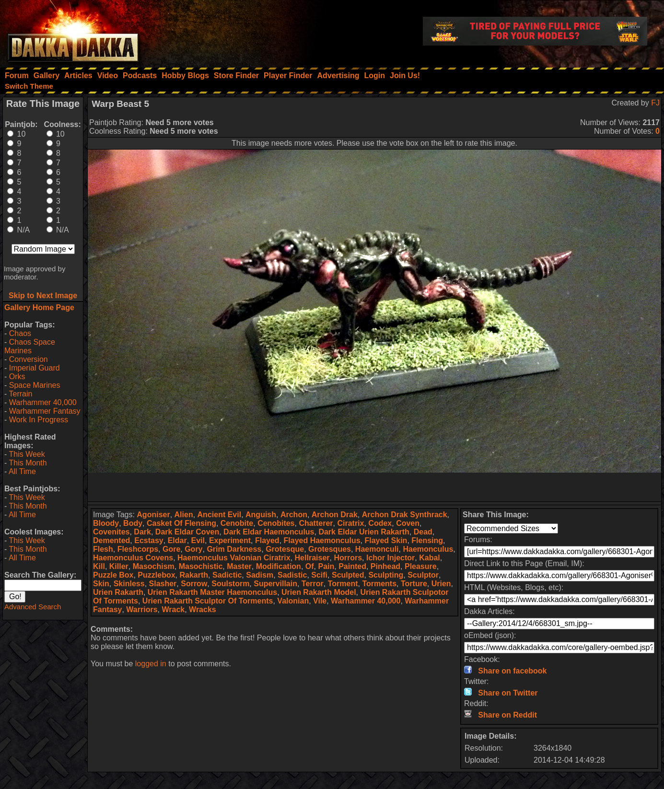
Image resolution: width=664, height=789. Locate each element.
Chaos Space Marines (29, 346)
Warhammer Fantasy (45, 411)
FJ (655, 103)
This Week (27, 454)
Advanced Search (32, 607)
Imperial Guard (34, 368)
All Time (22, 471)
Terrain (20, 394)
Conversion (28, 359)
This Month (28, 463)
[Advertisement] (374, 487)
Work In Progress (38, 420)
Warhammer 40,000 (43, 402)
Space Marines (34, 385)
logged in (150, 664)
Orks (17, 376)
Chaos (20, 333)
